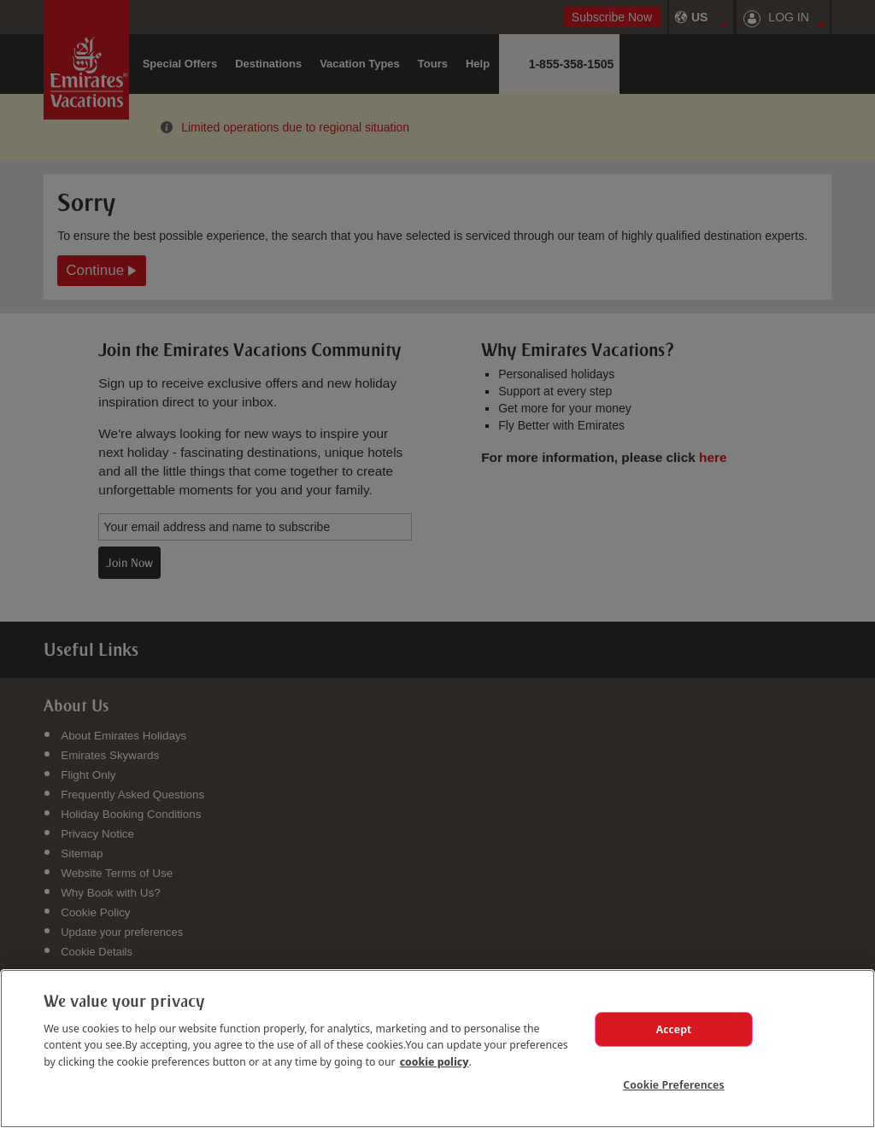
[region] (437, 1048)
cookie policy (434, 1061)
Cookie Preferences (673, 1084)
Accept (674, 1029)
